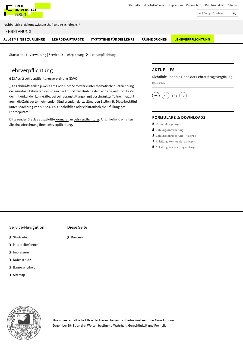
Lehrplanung (17, 31)
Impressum (176, 5)
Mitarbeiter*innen (154, 5)
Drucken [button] (77, 237)
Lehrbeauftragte (68, 39)
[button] (156, 95)
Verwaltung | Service (44, 54)
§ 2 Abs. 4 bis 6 (50, 106)
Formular (62, 119)
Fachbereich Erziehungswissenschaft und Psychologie (41, 24)
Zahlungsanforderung (169, 130)
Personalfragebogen (168, 124)
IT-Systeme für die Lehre (113, 39)
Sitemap (233, 5)
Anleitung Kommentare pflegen (175, 141)
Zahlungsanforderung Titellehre (176, 135)
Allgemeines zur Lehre (24, 39)
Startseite (134, 5)
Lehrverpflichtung (192, 39)
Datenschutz (194, 5)
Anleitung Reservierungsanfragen (176, 147)
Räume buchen (154, 39)
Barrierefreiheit (214, 5)
